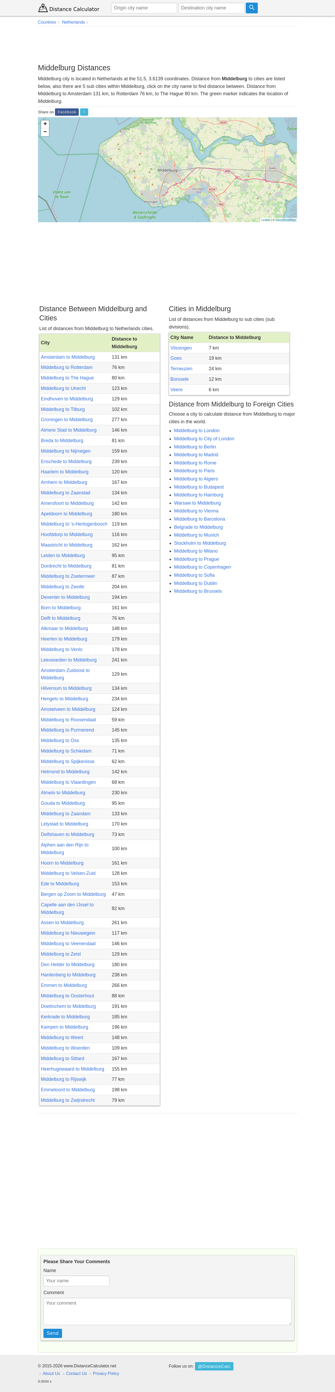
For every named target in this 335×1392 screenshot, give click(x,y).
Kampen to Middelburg (64, 1027)
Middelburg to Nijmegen (66, 451)
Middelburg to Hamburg (198, 494)
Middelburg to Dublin (195, 583)
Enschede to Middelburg (66, 461)
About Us (51, 1373)
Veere (176, 389)
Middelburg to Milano (196, 551)
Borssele (179, 379)
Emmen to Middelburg (64, 985)
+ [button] (45, 124)
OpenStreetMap (285, 219)
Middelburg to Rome (195, 462)
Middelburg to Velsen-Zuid (68, 873)
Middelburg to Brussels (198, 591)
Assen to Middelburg (62, 922)
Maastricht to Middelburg (66, 545)
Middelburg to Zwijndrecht (68, 1100)
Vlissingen (181, 348)
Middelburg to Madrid (196, 454)
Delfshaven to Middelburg (67, 834)
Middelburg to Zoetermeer (68, 576)
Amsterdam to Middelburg (68, 357)
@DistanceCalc (214, 1366)
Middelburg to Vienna (196, 511)
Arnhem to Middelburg (64, 482)
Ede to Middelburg (60, 883)
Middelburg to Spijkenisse (67, 761)
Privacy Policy (106, 1373)
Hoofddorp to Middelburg (67, 534)
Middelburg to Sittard (62, 1058)
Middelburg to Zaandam (66, 813)
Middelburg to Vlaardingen (68, 782)
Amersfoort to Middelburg (67, 503)
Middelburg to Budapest (199, 487)
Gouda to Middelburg (63, 803)
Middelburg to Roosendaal (68, 719)
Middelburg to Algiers (196, 478)
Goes (176, 358)
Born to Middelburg (61, 607)
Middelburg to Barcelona (199, 519)
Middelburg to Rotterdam (67, 367)
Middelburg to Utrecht (63, 388)
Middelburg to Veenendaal (68, 943)
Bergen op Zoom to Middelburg (73, 894)
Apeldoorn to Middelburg (66, 513)
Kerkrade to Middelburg (65, 1016)
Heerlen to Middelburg (64, 639)
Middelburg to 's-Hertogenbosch (74, 524)
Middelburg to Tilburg (63, 409)
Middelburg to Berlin (195, 446)
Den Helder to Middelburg (67, 964)
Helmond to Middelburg (65, 771)
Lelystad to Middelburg (64, 824)
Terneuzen (181, 368)
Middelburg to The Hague (67, 377)
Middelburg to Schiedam (66, 751)
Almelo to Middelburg (63, 792)
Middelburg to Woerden (65, 1048)
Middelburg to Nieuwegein (68, 933)
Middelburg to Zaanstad (65, 492)
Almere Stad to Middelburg (69, 430)
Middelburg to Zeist (61, 954)
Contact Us (76, 1373)
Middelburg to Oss (60, 740)
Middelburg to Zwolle (62, 586)
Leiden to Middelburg (63, 555)
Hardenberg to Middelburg (68, 974)
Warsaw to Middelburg (197, 503)
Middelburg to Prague (196, 559)
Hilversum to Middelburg (66, 688)
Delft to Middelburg (60, 618)
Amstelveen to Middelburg (68, 709)
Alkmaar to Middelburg (64, 628)
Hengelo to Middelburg (64, 698)
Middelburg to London (197, 430)
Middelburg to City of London (204, 438)
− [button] (45, 132)
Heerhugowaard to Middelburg (72, 1069)
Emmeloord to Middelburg (68, 1089)
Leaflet (265, 219)
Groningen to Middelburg (67, 419)
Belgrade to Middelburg (198, 527)
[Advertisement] (167, 44)
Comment (53, 1292)
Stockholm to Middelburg (200, 543)
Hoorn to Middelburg (62, 863)
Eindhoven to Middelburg (67, 398)
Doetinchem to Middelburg (68, 1006)
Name (49, 1270)
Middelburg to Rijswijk (63, 1079)
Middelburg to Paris (194, 470)
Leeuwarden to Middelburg (69, 660)
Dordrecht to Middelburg (66, 566)
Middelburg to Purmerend (67, 730)
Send (53, 1333)
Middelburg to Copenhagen (202, 567)
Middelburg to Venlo (61, 649)
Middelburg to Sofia (194, 575)
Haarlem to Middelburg (64, 471)
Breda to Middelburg (62, 440)
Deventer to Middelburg (65, 597)
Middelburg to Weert (62, 1037)
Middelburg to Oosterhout (67, 995)
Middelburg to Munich (196, 535)
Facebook (67, 112)
